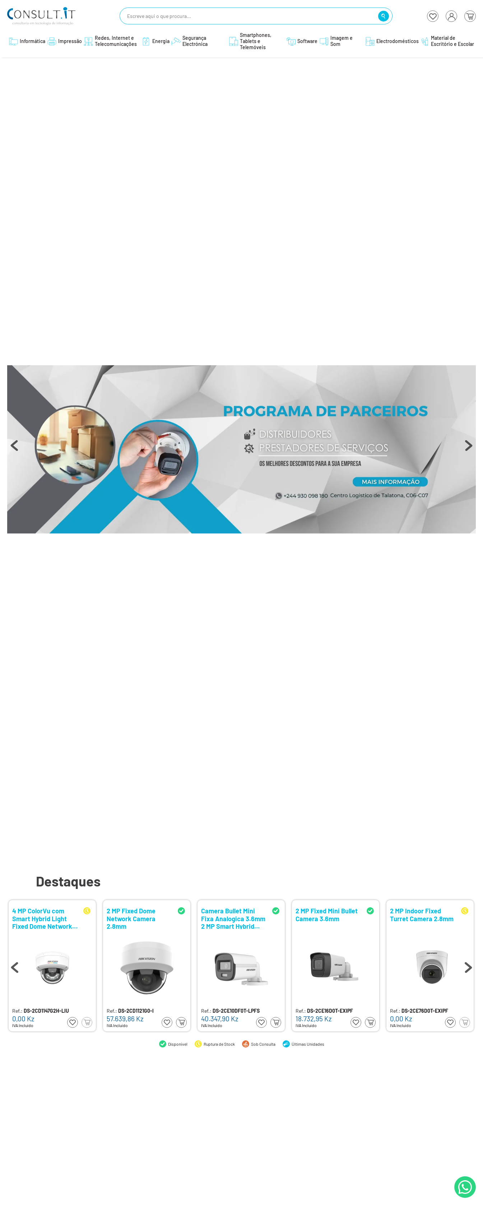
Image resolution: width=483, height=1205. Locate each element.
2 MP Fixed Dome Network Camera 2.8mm (131, 918)
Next (468, 449)
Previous (14, 449)
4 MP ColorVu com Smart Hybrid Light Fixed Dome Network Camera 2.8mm (42, 918)
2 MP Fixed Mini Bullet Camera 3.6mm (327, 915)
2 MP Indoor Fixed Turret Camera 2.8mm (422, 915)
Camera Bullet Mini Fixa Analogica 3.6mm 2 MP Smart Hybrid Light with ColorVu (233, 918)
